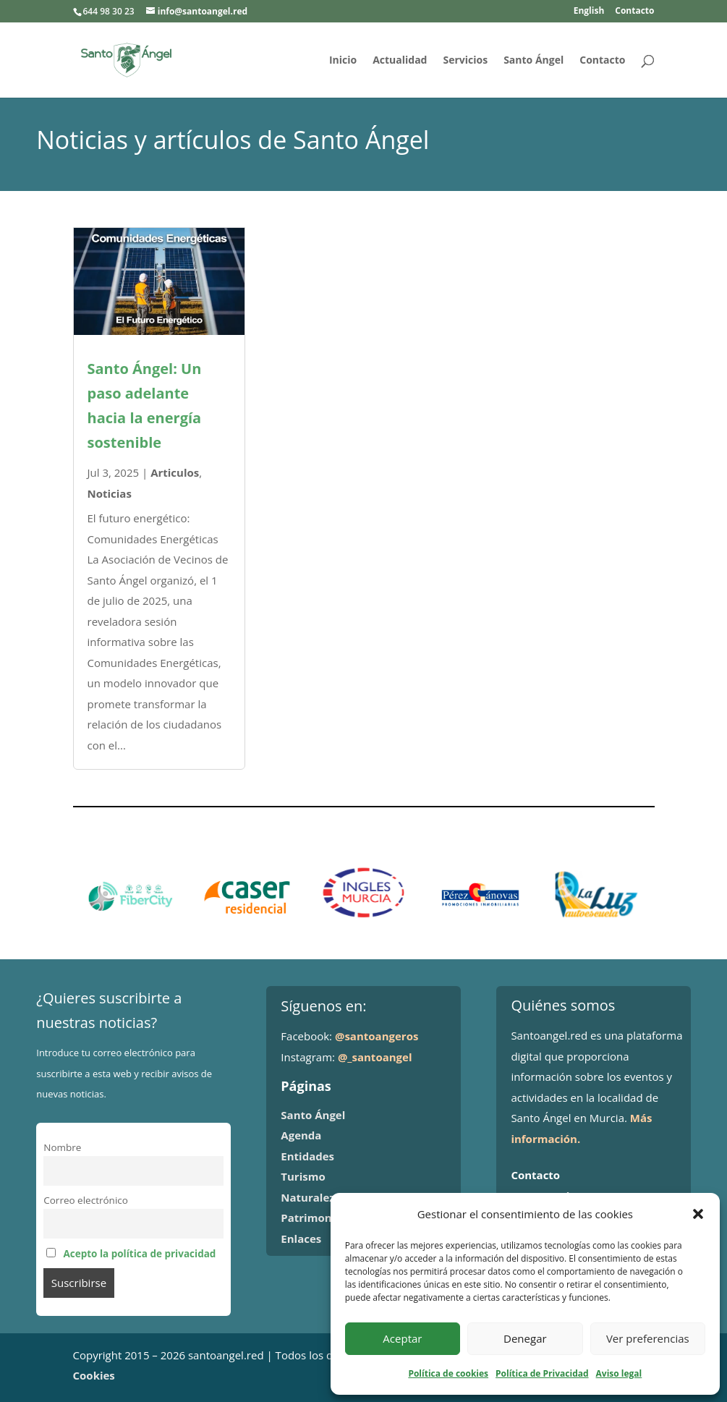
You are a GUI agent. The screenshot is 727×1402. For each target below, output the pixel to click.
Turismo (303, 1176)
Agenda (301, 1135)
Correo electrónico (85, 1200)
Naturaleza (311, 1197)
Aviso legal (619, 1373)
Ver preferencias (647, 1338)
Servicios (465, 61)
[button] (698, 1214)
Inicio (343, 61)
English (589, 12)
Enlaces (301, 1238)
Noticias (110, 493)
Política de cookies (448, 1373)
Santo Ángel (533, 61)
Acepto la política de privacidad (139, 1253)
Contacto (634, 12)
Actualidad (400, 61)
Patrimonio (311, 1217)
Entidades (307, 1156)
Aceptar (402, 1338)
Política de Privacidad (542, 1373)
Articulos (174, 472)
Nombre (62, 1147)
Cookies (94, 1375)
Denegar (525, 1338)
